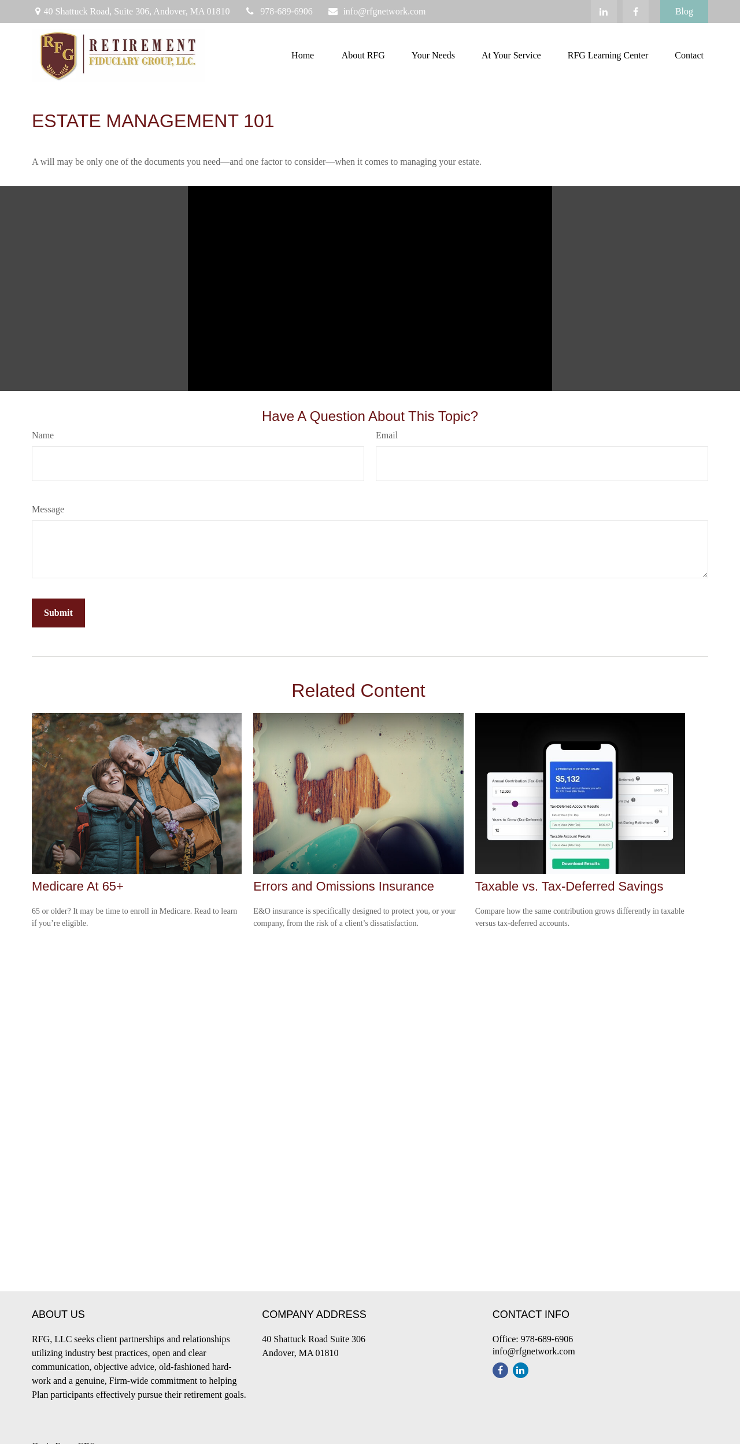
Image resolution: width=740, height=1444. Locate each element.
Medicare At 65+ (78, 886)
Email (387, 435)
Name (43, 435)
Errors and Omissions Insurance (343, 886)
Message (48, 509)
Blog (684, 11)
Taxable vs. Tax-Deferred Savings (569, 886)
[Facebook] (636, 11)
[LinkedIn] (604, 11)
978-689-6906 (279, 11)
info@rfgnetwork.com (376, 11)
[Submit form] (58, 613)
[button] (303, 55)
